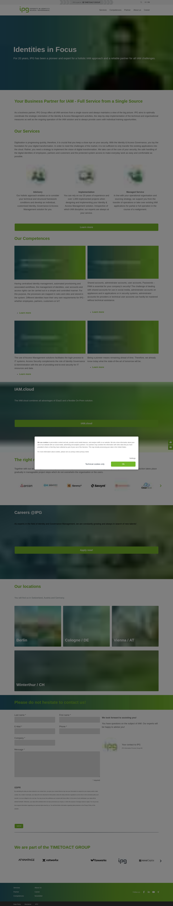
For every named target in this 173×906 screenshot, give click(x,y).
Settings (132, 458)
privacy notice (84, 452)
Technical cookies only (94, 464)
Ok (123, 464)
